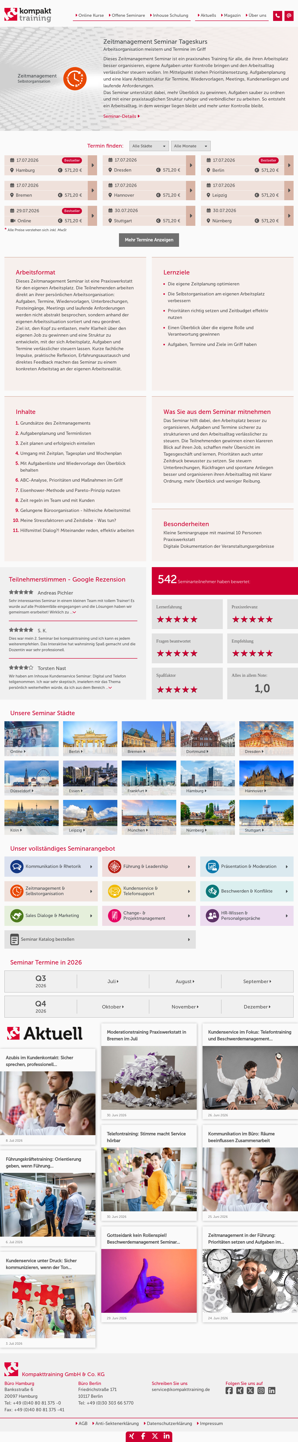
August (185, 981)
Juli (113, 981)
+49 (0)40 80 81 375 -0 (37, 1403)
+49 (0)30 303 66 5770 (110, 1403)
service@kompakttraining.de (181, 1389)
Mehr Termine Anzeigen (149, 240)
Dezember (257, 1007)
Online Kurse (89, 15)
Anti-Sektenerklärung (115, 1423)
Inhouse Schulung (169, 15)
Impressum (209, 1423)
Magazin (231, 15)
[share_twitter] (155, 1437)
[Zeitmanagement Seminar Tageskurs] (277, 16)
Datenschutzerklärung (167, 1423)
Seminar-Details (121, 116)
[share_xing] (131, 1437)
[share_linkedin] (166, 1437)
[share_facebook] (143, 1437)
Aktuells (206, 15)
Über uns (255, 15)
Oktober (113, 1007)
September (257, 981)
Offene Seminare (126, 15)
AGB (81, 1423)
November (185, 1007)
